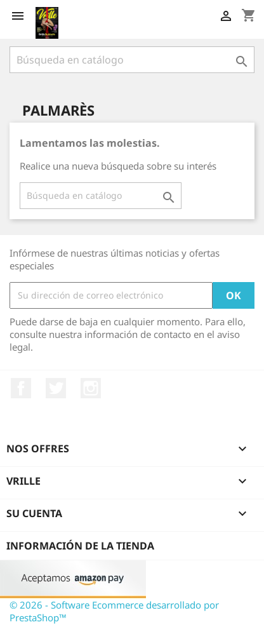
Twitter (56, 388)
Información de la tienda (80, 546)
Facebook (21, 388)
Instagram (91, 388)
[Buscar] (132, 59)
